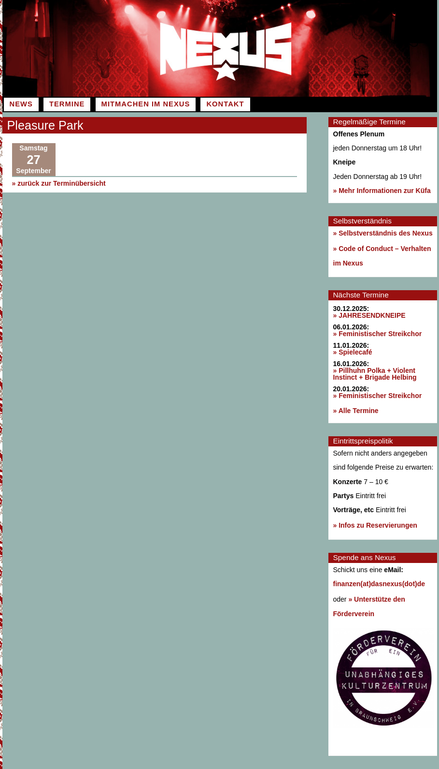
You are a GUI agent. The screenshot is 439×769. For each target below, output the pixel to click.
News (21, 104)
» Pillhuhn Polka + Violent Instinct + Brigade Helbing (375, 374)
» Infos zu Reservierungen (375, 525)
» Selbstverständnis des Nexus (383, 233)
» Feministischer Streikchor (377, 334)
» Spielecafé (352, 352)
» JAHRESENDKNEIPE (369, 315)
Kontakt (225, 104)
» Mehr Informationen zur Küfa (382, 190)
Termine (67, 104)
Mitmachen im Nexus (145, 104)
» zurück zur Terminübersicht (59, 183)
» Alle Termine (356, 410)
